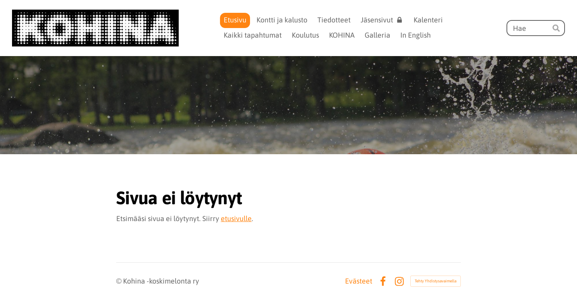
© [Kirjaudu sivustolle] (119, 281)
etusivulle (236, 218)
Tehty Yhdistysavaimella (435, 281)
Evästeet (358, 281)
